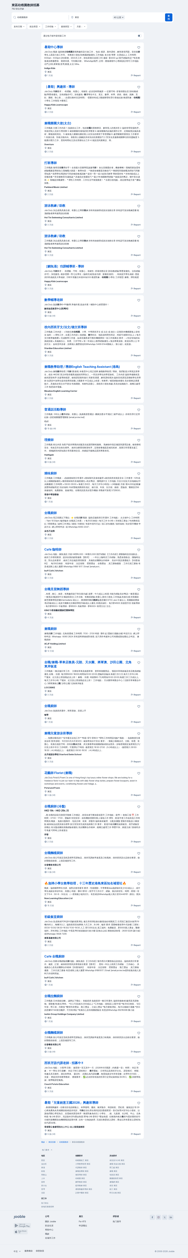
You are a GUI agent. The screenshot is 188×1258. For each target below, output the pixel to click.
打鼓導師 (50, 163)
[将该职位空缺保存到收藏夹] (138, 47)
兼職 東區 (113, 1171)
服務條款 (28, 1251)
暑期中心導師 (53, 47)
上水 (43, 1178)
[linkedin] (170, 1217)
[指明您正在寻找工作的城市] (97, 17)
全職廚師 (50, 513)
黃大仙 (44, 1185)
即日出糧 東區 (115, 1193)
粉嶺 (43, 1171)
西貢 (43, 1160)
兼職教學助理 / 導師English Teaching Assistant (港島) (82, 367)
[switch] (140, 35)
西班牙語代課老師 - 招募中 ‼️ (63, 1063)
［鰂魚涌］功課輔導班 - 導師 (64, 266)
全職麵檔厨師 (53, 853)
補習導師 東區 (81, 1175)
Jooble (171, 1251)
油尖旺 (44, 1164)
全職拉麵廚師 (53, 996)
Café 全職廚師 (54, 956)
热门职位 (44, 1203)
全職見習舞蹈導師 (56, 589)
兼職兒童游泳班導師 (58, 733)
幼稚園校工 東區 (82, 1160)
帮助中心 (49, 1229)
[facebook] (152, 1217)
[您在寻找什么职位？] (40, 17)
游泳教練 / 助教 (54, 205)
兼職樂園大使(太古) (57, 123)
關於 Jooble (50, 1221)
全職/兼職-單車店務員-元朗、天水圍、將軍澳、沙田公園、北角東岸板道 (88, 664)
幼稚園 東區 (80, 1178)
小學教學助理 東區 (82, 1164)
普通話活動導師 (55, 409)
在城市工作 (50, 1238)
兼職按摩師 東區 (82, 1171)
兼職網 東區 (114, 1182)
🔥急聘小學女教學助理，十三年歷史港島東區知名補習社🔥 (85, 883)
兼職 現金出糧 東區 (117, 1164)
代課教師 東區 (81, 1167)
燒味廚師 (50, 473)
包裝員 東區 (114, 1175)
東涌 (43, 1167)
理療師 (49, 440)
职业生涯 (49, 1225)
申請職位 (83, 1225)
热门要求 (47, 1150)
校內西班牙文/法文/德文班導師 (65, 327)
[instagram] (158, 1217)
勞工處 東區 (114, 1167)
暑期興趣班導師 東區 (83, 1189)
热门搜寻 (117, 1221)
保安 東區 (113, 1185)
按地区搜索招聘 (47, 1206)
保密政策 (40, 1251)
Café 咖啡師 (52, 549)
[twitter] (164, 1217)
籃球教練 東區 (81, 1185)
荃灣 (43, 1189)
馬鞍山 (44, 1175)
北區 (43, 1193)
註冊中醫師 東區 (82, 1193)
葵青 (43, 1182)
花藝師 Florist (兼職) (58, 773)
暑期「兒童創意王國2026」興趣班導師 (71, 1102)
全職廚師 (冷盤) (55, 806)
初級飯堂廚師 (53, 917)
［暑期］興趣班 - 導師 (59, 87)
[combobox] (17, 1251)
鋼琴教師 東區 (81, 1182)
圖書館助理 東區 (116, 1178)
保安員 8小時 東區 (117, 1160)
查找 (169, 17)
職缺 (47, 1234)
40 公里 (119, 17)
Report (136, 75)
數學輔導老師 (53, 300)
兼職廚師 (50, 629)
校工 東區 (113, 1189)
